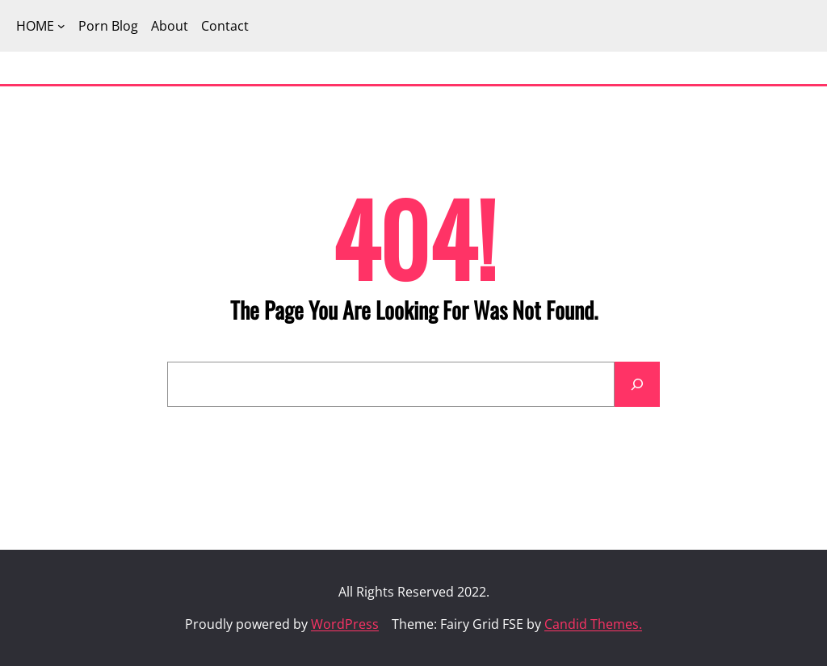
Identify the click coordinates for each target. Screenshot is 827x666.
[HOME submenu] (61, 26)
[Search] (637, 384)
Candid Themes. (593, 624)
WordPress (345, 624)
